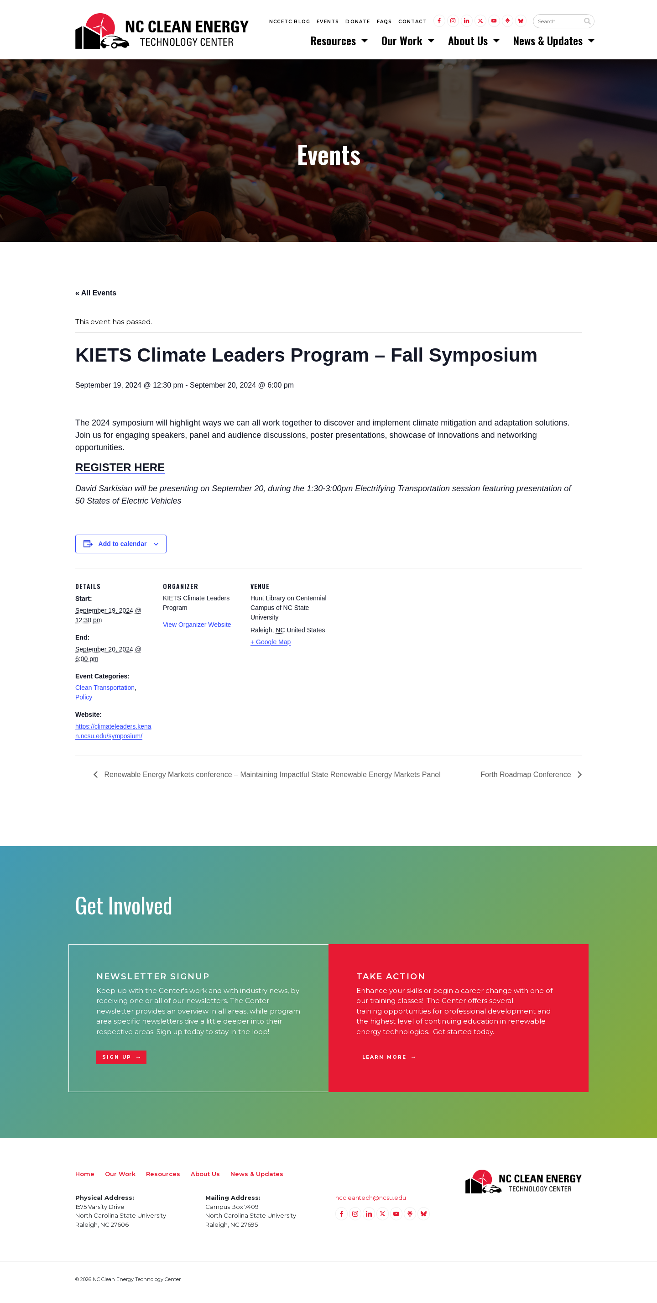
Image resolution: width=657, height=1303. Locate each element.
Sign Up (116, 1064)
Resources (335, 43)
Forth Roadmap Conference (526, 780)
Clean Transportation (105, 694)
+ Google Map (270, 648)
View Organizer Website (197, 631)
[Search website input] (556, 23)
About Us (469, 43)
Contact (412, 23)
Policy (83, 703)
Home (84, 1180)
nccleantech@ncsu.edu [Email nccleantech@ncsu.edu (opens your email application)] (370, 1204)
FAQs (384, 23)
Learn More (384, 1064)
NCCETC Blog (289, 23)
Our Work (403, 43)
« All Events (95, 299)
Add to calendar (123, 550)
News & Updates (549, 43)
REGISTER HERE (120, 474)
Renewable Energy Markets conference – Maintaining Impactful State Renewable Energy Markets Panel (271, 780)
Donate (357, 23)
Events (328, 23)
